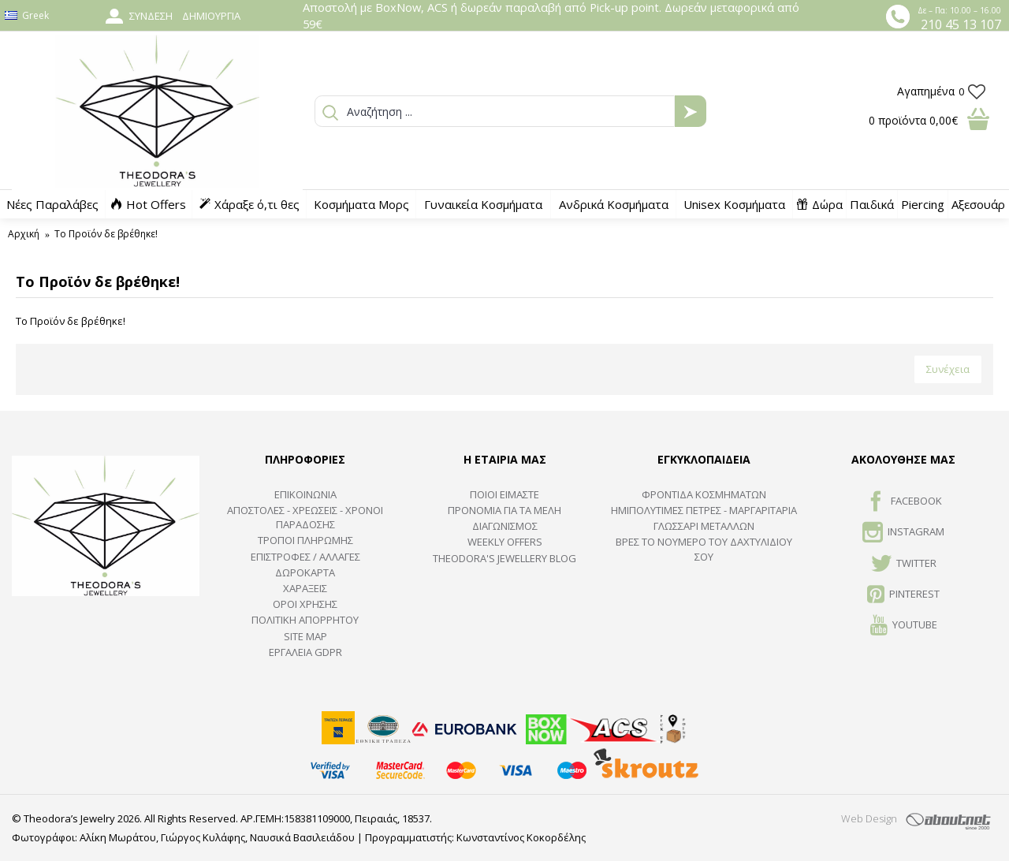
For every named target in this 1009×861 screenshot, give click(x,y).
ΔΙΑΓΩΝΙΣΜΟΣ (505, 526)
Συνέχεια (948, 369)
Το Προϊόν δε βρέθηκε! (106, 233)
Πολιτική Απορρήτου (305, 620)
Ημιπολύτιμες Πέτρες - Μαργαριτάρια (704, 510)
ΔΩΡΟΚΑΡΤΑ (305, 572)
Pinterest (903, 595)
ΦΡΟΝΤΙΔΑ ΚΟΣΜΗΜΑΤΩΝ (704, 494)
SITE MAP (305, 636)
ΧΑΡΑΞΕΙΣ (305, 588)
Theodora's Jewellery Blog (504, 558)
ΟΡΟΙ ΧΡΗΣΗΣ (305, 604)
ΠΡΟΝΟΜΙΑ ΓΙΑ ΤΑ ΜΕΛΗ (504, 510)
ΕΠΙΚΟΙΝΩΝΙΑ (305, 494)
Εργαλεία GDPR (305, 652)
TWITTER (903, 564)
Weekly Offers (504, 542)
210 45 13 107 (961, 24)
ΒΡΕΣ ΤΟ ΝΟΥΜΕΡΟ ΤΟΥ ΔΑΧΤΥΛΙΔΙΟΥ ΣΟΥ (704, 549)
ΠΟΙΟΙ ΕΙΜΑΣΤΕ (504, 494)
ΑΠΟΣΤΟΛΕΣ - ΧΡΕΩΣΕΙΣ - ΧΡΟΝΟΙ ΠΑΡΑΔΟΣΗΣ (305, 517)
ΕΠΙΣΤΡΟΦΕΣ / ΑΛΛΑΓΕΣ (305, 557)
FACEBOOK (904, 502)
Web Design (869, 818)
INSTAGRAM (903, 533)
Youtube (903, 626)
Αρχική (23, 233)
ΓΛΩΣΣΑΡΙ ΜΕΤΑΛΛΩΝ (703, 526)
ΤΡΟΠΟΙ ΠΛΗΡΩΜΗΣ (305, 540)
